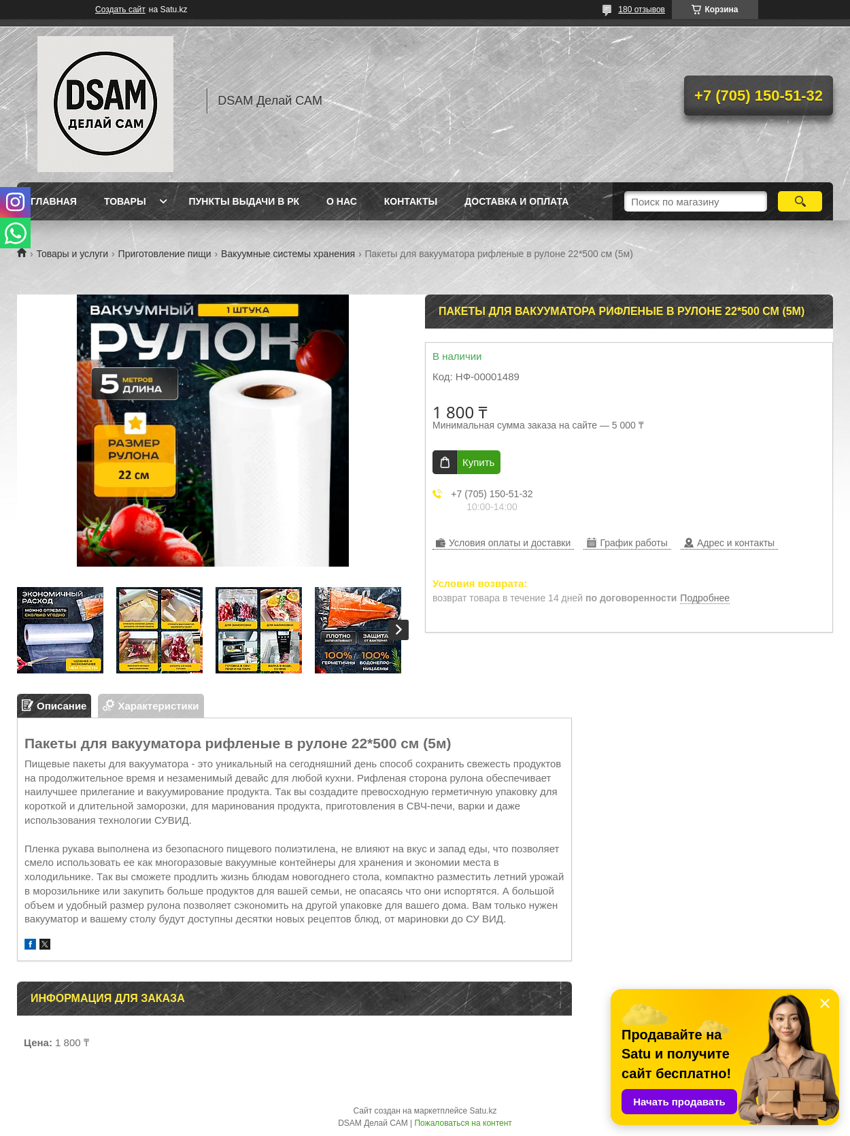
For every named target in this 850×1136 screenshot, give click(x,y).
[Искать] (800, 201)
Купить (478, 462)
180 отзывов (641, 9)
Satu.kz (482, 1111)
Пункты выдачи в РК (244, 201)
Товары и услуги (72, 253)
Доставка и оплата (516, 201)
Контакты (410, 201)
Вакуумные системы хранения (288, 253)
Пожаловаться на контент (462, 1123)
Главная (54, 201)
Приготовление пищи (164, 253)
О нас (341, 201)
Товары (125, 201)
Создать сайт (120, 9)
